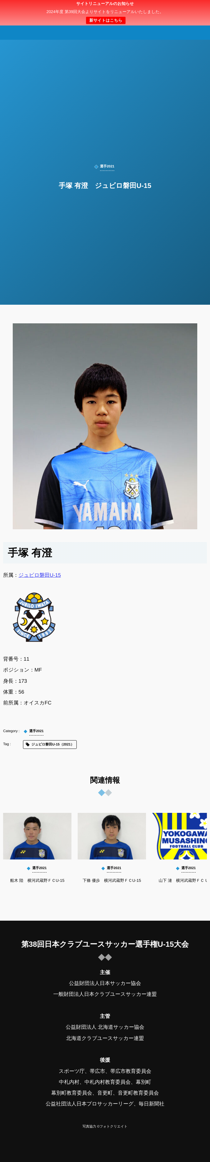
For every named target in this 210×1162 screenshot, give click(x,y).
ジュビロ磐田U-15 (40, 575)
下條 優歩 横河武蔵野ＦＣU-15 (112, 880)
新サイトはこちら (105, 20)
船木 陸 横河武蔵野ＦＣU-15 (37, 880)
